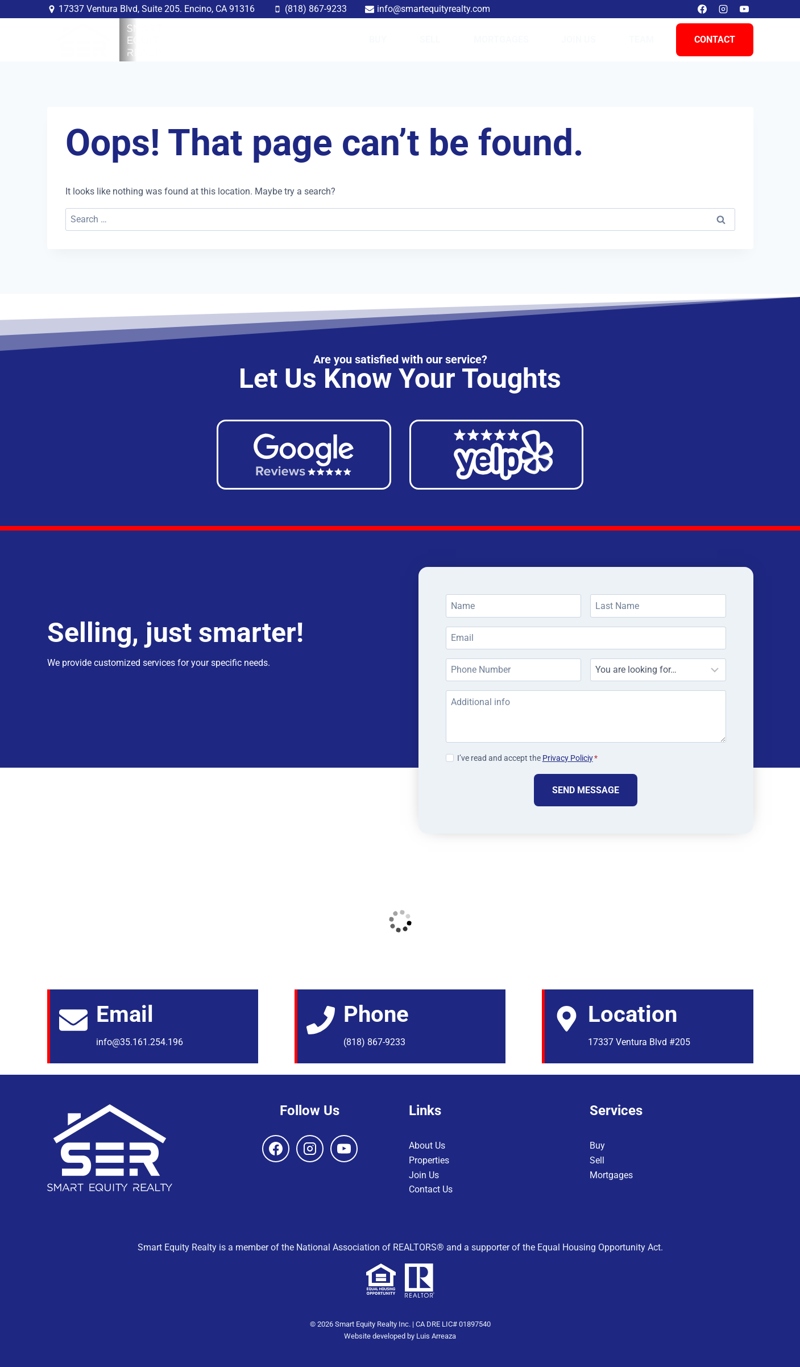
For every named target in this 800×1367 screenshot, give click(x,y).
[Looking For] (658, 669)
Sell (430, 39)
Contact (714, 39)
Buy (378, 39)
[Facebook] (702, 9)
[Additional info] (586, 716)
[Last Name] (658, 605)
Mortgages (501, 39)
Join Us (578, 39)
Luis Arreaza (436, 1336)
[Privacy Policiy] (450, 757)
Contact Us (431, 1189)
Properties (429, 1160)
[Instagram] (723, 9)
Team (641, 39)
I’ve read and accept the (527, 758)
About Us (427, 1145)
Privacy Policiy (567, 758)
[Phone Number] (514, 669)
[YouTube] (744, 9)
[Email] (586, 638)
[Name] (514, 605)
